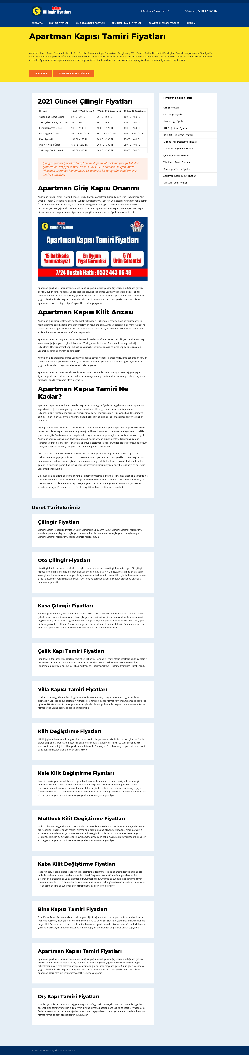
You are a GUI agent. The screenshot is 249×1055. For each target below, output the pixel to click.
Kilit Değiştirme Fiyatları (90, 23)
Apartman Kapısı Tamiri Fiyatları (80, 951)
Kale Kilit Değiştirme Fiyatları (76, 773)
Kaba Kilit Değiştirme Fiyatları (77, 864)
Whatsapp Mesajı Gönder (73, 73)
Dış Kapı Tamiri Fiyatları (69, 996)
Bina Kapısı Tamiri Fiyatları (164, 23)
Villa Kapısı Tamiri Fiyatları (72, 689)
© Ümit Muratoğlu (47, 1050)
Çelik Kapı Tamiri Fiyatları (127, 23)
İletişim (190, 23)
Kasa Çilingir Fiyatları (65, 606)
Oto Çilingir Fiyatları (64, 560)
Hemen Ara (41, 73)
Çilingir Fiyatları (59, 23)
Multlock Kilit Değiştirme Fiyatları (81, 819)
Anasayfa (37, 23)
